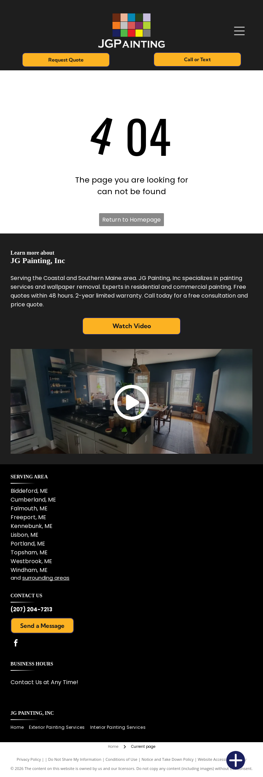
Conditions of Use (121, 759)
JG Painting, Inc (32, 713)
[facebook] (16, 644)
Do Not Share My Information (75, 759)
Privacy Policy (29, 759)
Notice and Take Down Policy (168, 759)
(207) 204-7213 (32, 609)
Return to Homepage (131, 220)
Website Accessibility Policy (222, 759)
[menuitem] (20, 727)
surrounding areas (45, 577)
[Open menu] (239, 31)
